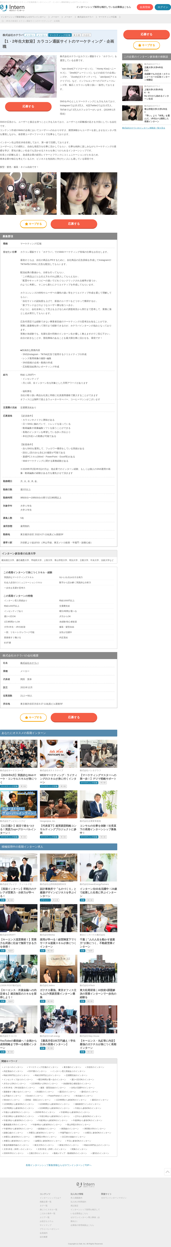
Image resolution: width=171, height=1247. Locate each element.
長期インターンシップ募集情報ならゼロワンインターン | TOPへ (59, 1165)
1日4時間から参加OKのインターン (71, 1100)
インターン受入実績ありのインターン (68, 1071)
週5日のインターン (100, 1153)
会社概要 (44, 1237)
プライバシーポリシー (49, 1229)
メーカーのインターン (13, 1067)
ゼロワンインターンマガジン (114, 1198)
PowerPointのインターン (59, 1096)
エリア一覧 (45, 1217)
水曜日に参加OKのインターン (17, 1137)
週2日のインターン (67, 1092)
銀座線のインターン (47, 1129)
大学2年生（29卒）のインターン (52, 1149)
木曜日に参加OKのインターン (17, 1141)
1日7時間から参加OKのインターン (19, 1108)
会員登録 (145, 7)
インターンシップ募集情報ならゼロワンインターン (23, 17)
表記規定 (74, 1206)
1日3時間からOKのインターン (44, 1083)
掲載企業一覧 (45, 1202)
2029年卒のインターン (45, 1112)
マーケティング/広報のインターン (43, 1067)
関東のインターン (79, 1149)
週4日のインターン (89, 1092)
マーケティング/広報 (108, 17)
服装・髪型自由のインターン (53, 1088)
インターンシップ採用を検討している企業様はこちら (103, 7)
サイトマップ (45, 1225)
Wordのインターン (12, 1100)
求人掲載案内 (76, 1198)
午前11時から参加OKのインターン (54, 1116)
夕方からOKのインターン (15, 1083)
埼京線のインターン (84, 1096)
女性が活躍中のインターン (83, 1088)
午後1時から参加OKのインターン (18, 1120)
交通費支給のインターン (76, 1075)
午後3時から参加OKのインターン (87, 1120)
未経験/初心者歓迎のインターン (77, 1083)
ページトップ (167, 1171)
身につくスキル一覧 (48, 1209)
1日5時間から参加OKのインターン (19, 1104)
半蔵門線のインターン (70, 1133)
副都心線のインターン (13, 1133)
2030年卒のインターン (14, 1153)
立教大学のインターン (39, 1153)
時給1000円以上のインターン (16, 1075)
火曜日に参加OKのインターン (98, 1133)
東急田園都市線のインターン (16, 1145)
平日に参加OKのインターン (79, 1141)
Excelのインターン (35, 1096)
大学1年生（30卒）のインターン (18, 1149)
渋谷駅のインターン (45, 1092)
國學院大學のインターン (46, 1137)
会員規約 (44, 1233)
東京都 (76, 35)
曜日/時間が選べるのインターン (52, 1079)
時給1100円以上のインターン (97, 1145)
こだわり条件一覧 (47, 1213)
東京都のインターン (72, 1067)
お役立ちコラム (46, 1221)
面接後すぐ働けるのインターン (17, 1092)
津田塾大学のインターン (95, 1129)
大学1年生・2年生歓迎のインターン (19, 1088)
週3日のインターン (100, 1100)
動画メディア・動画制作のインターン (70, 1153)
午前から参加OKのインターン (88, 1108)
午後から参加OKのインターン (17, 1112)
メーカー (55, 17)
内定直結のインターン (13, 1071)
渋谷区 (86, 35)
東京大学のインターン (44, 1145)
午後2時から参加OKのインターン (53, 1120)
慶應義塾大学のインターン (15, 1124)
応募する (28, 106)
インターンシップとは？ (50, 1198)
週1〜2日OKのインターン (82, 1079)
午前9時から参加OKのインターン (75, 1112)
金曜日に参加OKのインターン (48, 1141)
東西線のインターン (70, 1129)
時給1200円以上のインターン (48, 1075)
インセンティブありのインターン (18, 1079)
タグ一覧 (44, 1206)
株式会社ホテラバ (85, 17)
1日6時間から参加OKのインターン (54, 1104)
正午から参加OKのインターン (88, 1116)
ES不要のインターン (37, 1071)
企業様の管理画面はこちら (82, 1225)
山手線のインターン (12, 1096)
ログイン (163, 7)
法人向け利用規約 (78, 1202)
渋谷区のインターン (95, 1067)
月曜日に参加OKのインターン (41, 1133)
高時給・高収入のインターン (38, 1100)
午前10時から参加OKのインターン (19, 1116)
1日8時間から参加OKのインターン (54, 1108)
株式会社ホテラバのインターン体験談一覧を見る (143, 128)
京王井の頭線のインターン (74, 1137)
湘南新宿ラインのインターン (87, 1104)
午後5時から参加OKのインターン (18, 1129)
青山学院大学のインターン (79, 1124)
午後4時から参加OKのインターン (47, 1124)
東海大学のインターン (69, 1145)
